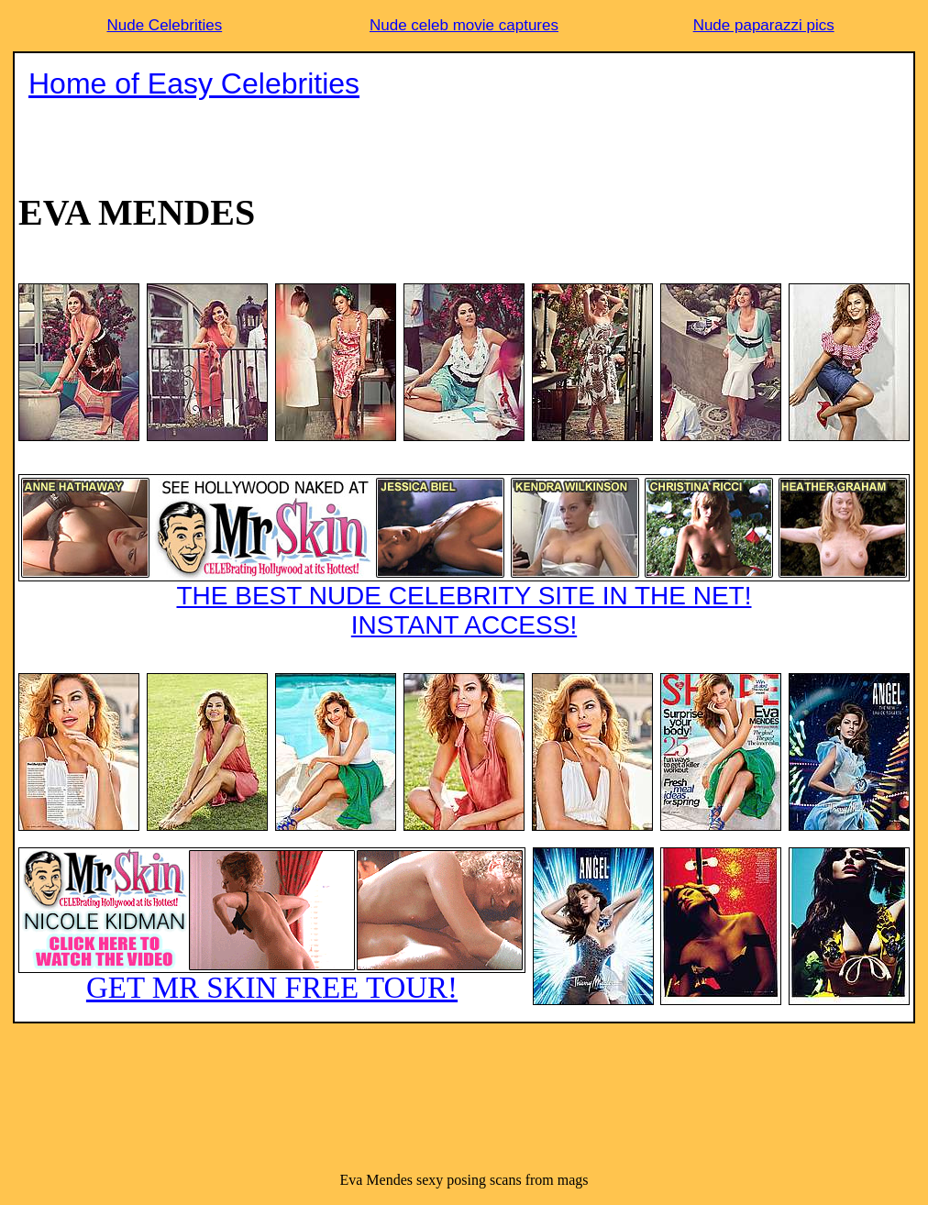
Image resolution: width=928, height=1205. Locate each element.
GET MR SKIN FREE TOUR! (271, 925)
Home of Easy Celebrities (193, 83)
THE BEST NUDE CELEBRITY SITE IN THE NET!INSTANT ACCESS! (464, 556)
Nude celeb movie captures (464, 25)
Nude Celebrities (164, 25)
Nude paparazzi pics (763, 25)
